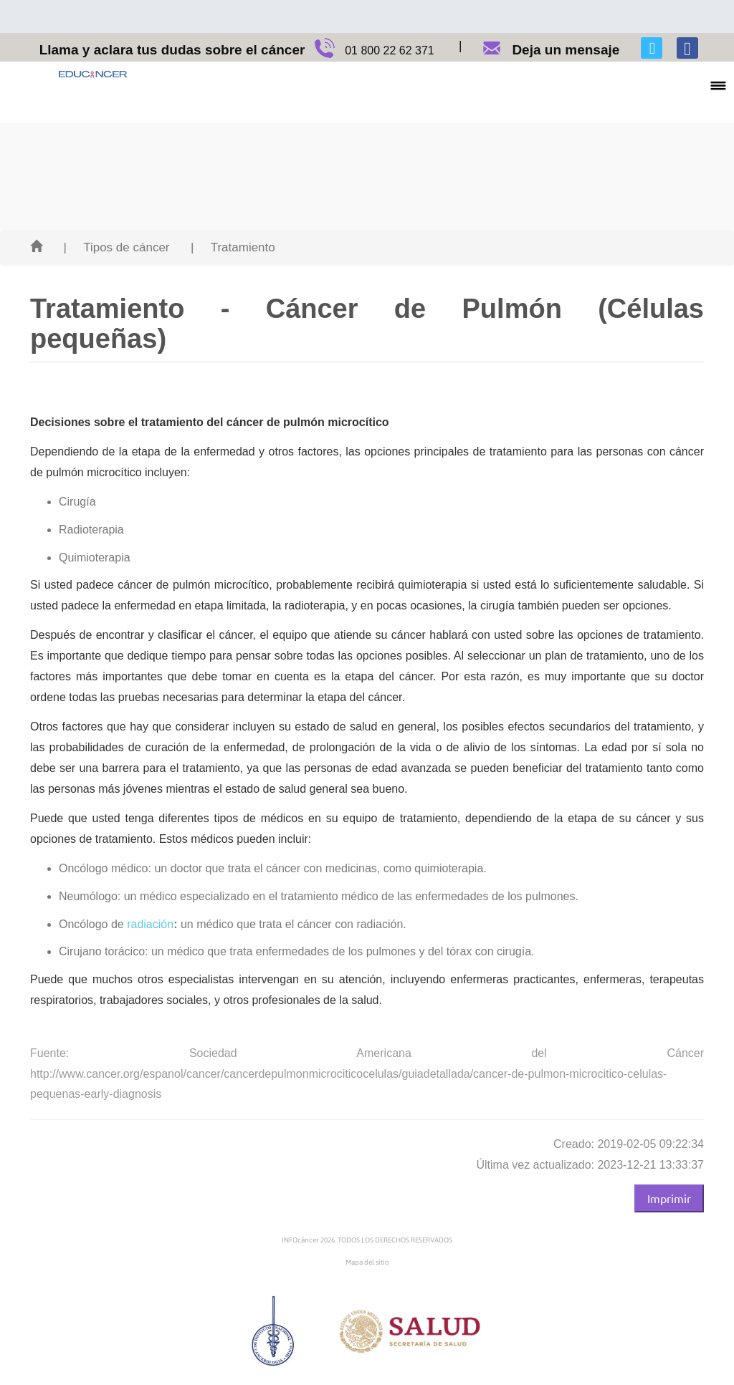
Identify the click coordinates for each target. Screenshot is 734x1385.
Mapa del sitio (367, 1262)
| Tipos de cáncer (116, 247)
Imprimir (669, 1198)
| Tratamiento (233, 247)
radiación (150, 924)
